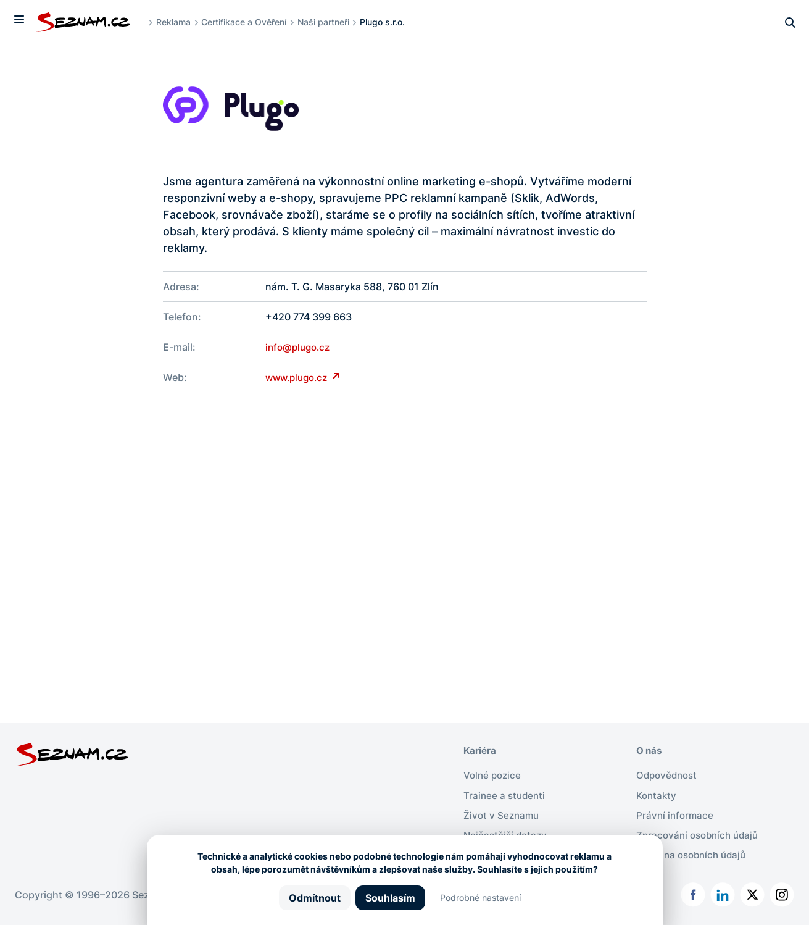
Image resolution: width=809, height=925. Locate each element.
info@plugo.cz (299, 347)
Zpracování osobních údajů (700, 833)
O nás (650, 749)
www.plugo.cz (300, 377)
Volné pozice (493, 774)
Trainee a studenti (505, 794)
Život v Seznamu (502, 814)
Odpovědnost (668, 774)
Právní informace (676, 814)
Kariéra (481, 749)
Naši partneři (328, 22)
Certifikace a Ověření (249, 22)
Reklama (178, 22)
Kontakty (657, 794)
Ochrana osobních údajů (694, 853)
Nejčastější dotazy (506, 833)
